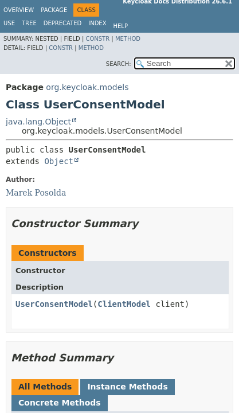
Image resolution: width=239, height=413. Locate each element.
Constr (97, 39)
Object (58, 161)
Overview (18, 10)
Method (127, 39)
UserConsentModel (54, 304)
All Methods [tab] (45, 386)
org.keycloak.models (87, 87)
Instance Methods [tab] (127, 386)
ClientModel (124, 304)
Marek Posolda (36, 192)
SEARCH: (118, 64)
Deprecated (63, 23)
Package (54, 10)
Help (120, 26)
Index (97, 23)
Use (9, 23)
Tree (29, 23)
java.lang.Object (38, 121)
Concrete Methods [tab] (59, 402)
